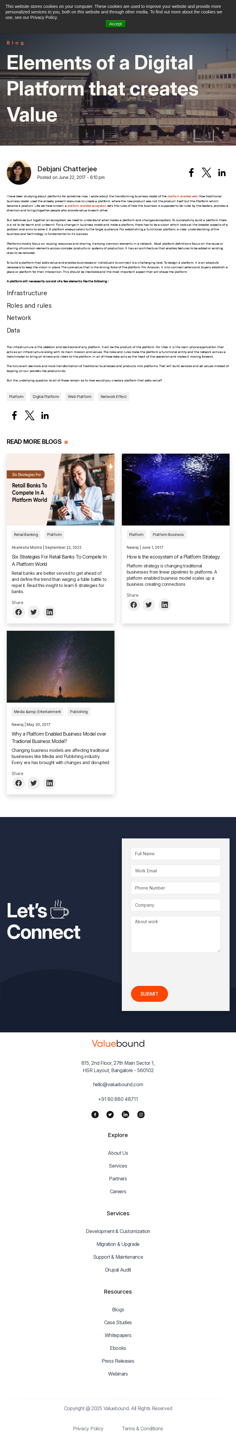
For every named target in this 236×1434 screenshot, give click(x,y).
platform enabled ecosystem (86, 205)
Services (118, 1166)
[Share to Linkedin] (221, 172)
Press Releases (118, 1361)
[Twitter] (110, 1114)
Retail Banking (26, 534)
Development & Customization (118, 1231)
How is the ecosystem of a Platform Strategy (173, 557)
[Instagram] (141, 1114)
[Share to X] (206, 172)
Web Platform (79, 396)
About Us (118, 1153)
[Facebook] (95, 1114)
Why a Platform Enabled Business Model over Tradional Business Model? (59, 737)
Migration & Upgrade (118, 1244)
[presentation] (177, 969)
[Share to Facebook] (191, 172)
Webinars (118, 1374)
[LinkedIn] (125, 1114)
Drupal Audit (118, 1270)
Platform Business (168, 534)
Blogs (118, 1309)
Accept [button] (115, 23)
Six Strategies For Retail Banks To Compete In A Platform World (59, 560)
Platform (16, 396)
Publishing (79, 711)
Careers (118, 1191)
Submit (149, 994)
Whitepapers (118, 1335)
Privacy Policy (88, 1428)
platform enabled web (182, 196)
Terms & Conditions (142, 1428)
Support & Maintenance (118, 1257)
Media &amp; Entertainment (37, 711)
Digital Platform (46, 396)
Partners (118, 1179)
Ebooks (118, 1348)
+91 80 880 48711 (118, 1099)
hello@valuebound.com (118, 1084)
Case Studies (118, 1322)
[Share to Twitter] (34, 612)
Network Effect (114, 396)
